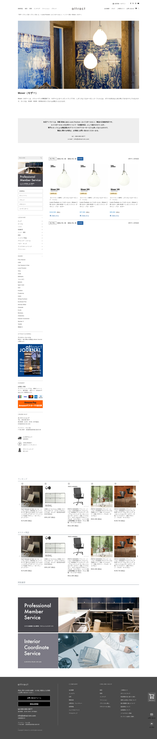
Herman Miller (22, 304)
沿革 (70, 696)
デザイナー (23, 204)
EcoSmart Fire (22, 301)
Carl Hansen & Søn (23, 265)
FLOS (19, 310)
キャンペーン (23, 195)
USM (19, 262)
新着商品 (22, 191)
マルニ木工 (21, 279)
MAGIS (20, 282)
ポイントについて (125, 693)
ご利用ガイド (124, 690)
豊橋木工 (20, 327)
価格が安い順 (61, 159)
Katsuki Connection (23, 318)
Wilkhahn (20, 276)
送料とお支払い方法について (128, 700)
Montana (20, 313)
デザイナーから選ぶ (105, 706)
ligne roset (21, 285)
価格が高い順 (72, 159)
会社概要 (71, 690)
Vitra (19, 271)
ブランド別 (26, 14)
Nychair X (21, 321)
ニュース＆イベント (74, 710)
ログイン (122, 3)
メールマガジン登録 (126, 713)
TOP (19, 14)
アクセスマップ (73, 713)
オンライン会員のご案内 (127, 716)
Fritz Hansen (22, 259)
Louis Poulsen (22, 268)
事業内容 (71, 700)
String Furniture (22, 299)
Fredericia (21, 293)
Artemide (20, 307)
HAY (19, 287)
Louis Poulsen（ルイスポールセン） (52, 14)
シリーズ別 (67, 14)
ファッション (103, 700)
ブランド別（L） (35, 14)
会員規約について (125, 710)
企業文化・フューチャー (75, 703)
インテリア (103, 696)
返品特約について (125, 706)
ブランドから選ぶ (104, 703)
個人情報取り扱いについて (128, 703)
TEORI (20, 324)
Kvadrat (20, 290)
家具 (101, 690)
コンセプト (72, 693)
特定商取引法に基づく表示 (128, 696)
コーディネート (24, 208)
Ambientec (21, 316)
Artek (19, 273)
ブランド (22, 200)
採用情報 (71, 706)
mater (19, 296)
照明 (101, 693)
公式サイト (69, 125)
